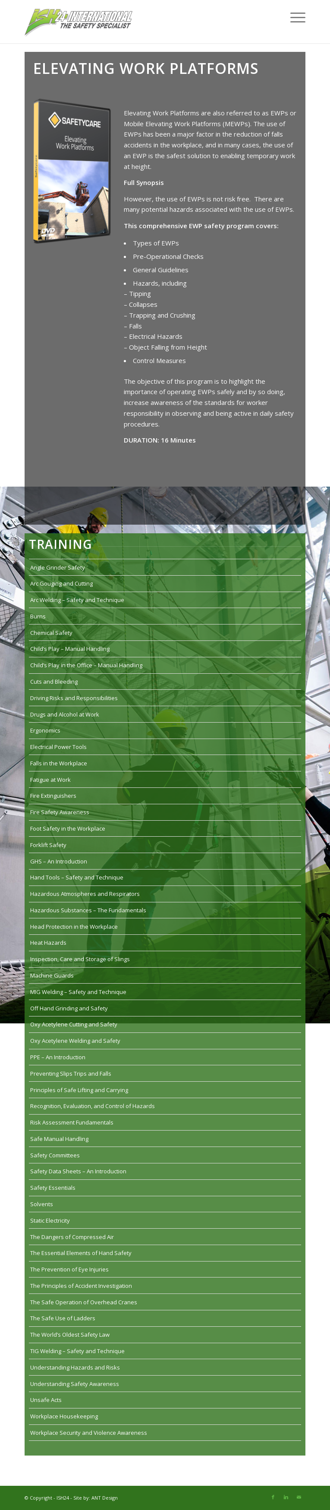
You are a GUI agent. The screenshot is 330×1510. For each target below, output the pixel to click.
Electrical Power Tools (58, 747)
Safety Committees (55, 1155)
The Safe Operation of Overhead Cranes (83, 1302)
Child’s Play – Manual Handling (70, 649)
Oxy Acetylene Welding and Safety (75, 1041)
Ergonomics (45, 730)
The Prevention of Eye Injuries (69, 1269)
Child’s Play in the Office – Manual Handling (86, 665)
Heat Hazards (48, 942)
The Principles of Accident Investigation (81, 1286)
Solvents (41, 1204)
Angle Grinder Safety (57, 567)
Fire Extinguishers (53, 796)
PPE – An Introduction (57, 1057)
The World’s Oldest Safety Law (70, 1334)
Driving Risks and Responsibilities (74, 698)
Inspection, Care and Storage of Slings (80, 959)
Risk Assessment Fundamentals (71, 1122)
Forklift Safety (48, 845)
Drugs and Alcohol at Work (64, 714)
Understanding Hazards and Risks (75, 1367)
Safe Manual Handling (59, 1139)
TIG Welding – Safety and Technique (77, 1351)
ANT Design (104, 1497)
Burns (38, 616)
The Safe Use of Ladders (62, 1318)
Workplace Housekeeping (64, 1416)
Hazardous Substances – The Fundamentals (88, 910)
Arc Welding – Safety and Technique (77, 600)
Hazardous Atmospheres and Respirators (85, 894)
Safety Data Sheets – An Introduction (78, 1171)
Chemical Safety (51, 633)
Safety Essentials (52, 1187)
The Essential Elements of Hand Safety (81, 1253)
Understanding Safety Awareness (74, 1384)
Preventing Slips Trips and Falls (70, 1073)
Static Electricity (50, 1220)
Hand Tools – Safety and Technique (76, 877)
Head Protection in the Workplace (74, 926)
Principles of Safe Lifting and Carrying (79, 1090)
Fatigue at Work (50, 780)
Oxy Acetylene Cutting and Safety (73, 1024)
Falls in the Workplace (58, 763)
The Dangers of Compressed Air (72, 1237)
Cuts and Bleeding (54, 681)
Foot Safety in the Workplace (67, 828)
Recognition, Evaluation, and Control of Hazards (92, 1106)
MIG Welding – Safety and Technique (78, 992)
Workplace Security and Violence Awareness (88, 1433)
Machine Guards (52, 975)
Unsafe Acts (46, 1400)
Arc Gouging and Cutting (61, 583)
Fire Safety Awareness (59, 812)
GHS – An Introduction (58, 861)
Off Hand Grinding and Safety (69, 1008)
